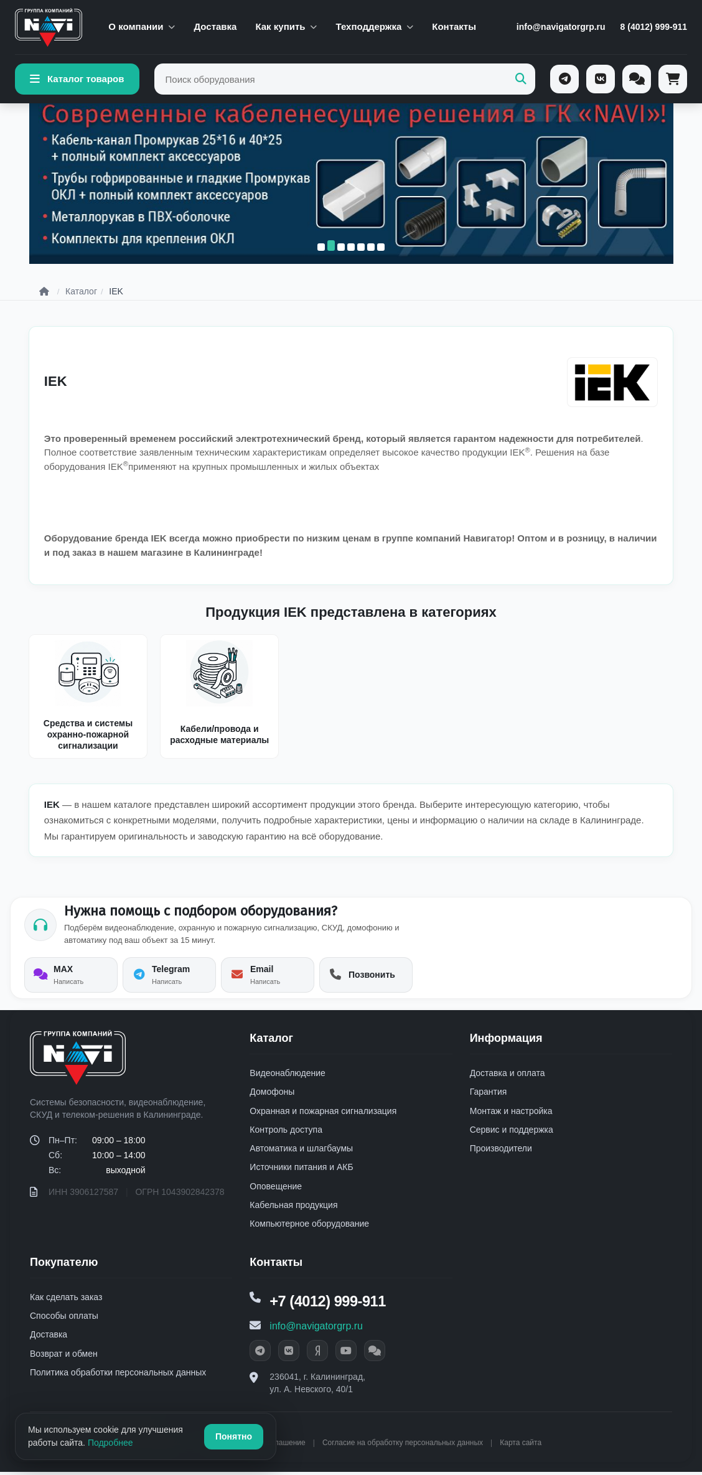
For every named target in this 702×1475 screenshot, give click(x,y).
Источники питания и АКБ (301, 1169)
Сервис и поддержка (511, 1132)
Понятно (233, 1436)
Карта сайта (520, 1445)
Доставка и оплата (507, 1075)
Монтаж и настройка (511, 1113)
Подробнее (110, 1443)
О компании (141, 26)
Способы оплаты (64, 1318)
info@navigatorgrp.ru (561, 27)
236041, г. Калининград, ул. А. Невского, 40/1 (317, 1386)
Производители (501, 1151)
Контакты (454, 26)
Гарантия (488, 1094)
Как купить (286, 26)
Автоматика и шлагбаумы (301, 1151)
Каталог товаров (77, 79)
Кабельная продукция (293, 1207)
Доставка (215, 26)
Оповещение (276, 1189)
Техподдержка (374, 26)
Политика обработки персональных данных (118, 1375)
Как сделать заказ (66, 1299)
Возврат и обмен (64, 1355)
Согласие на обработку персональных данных (402, 1445)
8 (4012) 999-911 (653, 27)
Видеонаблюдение (287, 1075)
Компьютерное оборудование (309, 1226)
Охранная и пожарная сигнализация (323, 1113)
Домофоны (272, 1094)
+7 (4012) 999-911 (328, 1304)
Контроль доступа (286, 1132)
